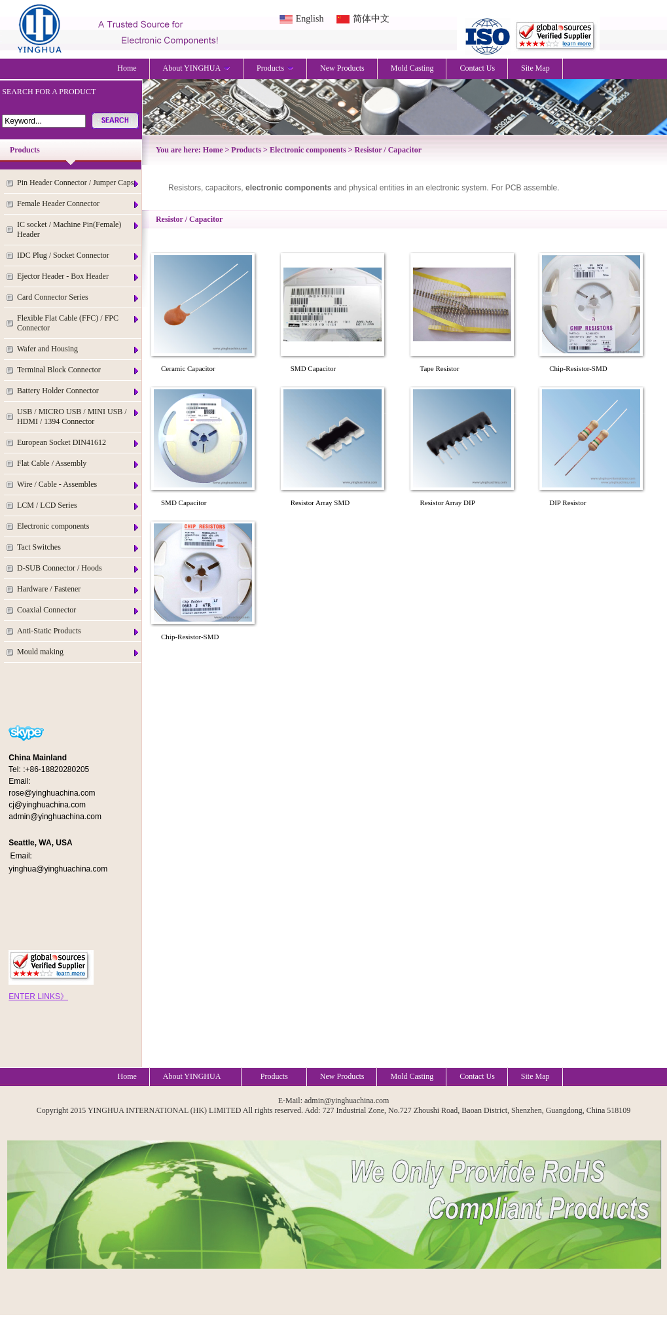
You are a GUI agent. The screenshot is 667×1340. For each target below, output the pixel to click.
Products (275, 68)
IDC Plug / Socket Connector (78, 255)
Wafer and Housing (78, 349)
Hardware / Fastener (78, 589)
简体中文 (371, 19)
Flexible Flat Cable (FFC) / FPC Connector (78, 322)
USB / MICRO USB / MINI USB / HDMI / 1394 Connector (78, 416)
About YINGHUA (197, 68)
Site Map (535, 68)
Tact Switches (78, 547)
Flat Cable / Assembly (78, 463)
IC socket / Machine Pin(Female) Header (78, 229)
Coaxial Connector (78, 610)
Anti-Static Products (78, 631)
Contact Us (477, 68)
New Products (342, 68)
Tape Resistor (440, 368)
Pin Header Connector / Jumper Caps (78, 183)
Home (126, 68)
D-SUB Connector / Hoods (78, 568)
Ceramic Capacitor (188, 368)
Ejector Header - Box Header (78, 276)
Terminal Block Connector (78, 370)
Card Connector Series (78, 297)
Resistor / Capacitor (388, 149)
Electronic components (78, 526)
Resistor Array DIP (447, 502)
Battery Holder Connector (78, 391)
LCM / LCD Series (78, 505)
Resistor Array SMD (320, 502)
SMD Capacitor (313, 368)
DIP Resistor (567, 502)
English (310, 19)
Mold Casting (412, 68)
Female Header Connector (78, 204)
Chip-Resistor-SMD (578, 368)
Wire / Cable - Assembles (78, 484)
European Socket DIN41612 (78, 443)
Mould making (78, 652)
